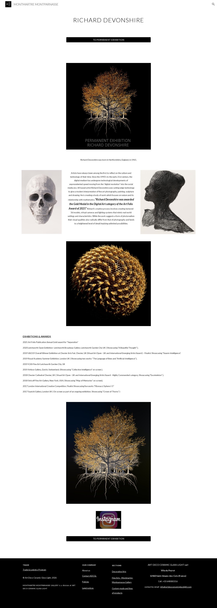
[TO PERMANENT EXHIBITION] (108, 39)
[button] (213, 4)
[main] (108, 19)
